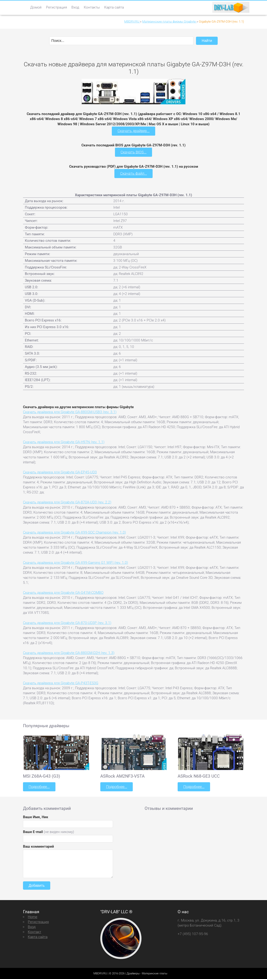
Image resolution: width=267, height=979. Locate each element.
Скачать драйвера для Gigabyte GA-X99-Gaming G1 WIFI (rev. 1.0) (75, 562)
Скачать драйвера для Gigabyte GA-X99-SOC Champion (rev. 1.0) (74, 532)
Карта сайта (114, 7)
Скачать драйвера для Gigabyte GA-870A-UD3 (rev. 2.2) (67, 502)
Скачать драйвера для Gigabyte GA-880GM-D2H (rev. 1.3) (68, 652)
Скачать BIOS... (133, 152)
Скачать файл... (133, 173)
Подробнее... (39, 786)
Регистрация (56, 7)
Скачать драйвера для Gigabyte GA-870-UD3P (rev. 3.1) (67, 622)
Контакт (34, 931)
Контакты (92, 7)
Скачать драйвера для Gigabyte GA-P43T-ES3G (60, 683)
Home (32, 916)
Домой (36, 7)
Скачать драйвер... (133, 131)
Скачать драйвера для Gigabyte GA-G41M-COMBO (63, 592)
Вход (75, 7)
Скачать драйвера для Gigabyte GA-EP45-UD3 (60, 472)
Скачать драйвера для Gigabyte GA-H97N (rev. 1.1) (63, 441)
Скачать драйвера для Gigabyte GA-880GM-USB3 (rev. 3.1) (69, 411)
